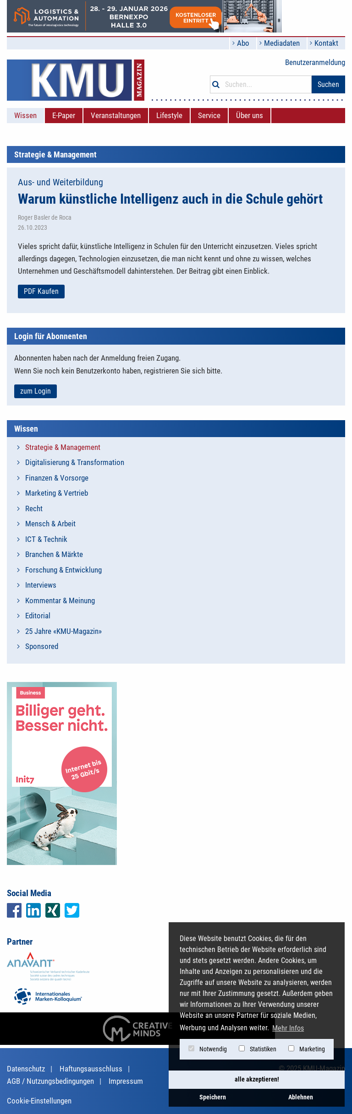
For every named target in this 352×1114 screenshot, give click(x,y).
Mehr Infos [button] (288, 1028)
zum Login (35, 391)
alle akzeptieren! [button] (257, 1079)
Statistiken (257, 1049)
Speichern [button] (212, 1097)
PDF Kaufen (41, 291)
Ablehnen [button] (300, 1097)
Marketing (306, 1049)
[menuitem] (25, 115)
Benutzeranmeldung (315, 62)
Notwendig (207, 1049)
